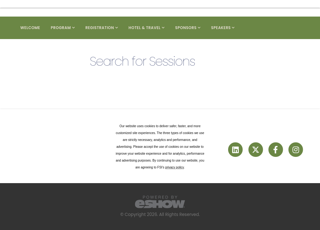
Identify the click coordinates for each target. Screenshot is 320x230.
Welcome (30, 27)
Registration (99, 27)
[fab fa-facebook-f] (276, 149)
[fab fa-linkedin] (236, 149)
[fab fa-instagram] (295, 149)
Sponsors (186, 27)
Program (61, 27)
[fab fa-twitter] (256, 149)
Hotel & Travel (144, 27)
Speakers (221, 27)
